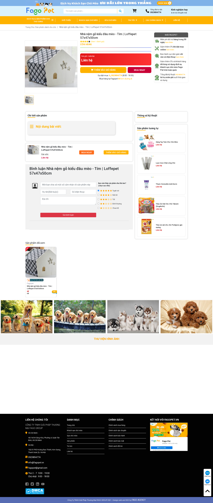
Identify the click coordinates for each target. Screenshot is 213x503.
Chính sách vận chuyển (117, 430)
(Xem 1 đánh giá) (97, 42)
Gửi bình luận (68, 215)
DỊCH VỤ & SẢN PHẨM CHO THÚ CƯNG (38, 20)
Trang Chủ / (30, 27)
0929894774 (180, 75)
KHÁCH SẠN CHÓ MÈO (88, 20)
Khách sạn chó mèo (74, 430)
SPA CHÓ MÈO (110, 20)
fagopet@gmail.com (37, 468)
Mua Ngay (86, 152)
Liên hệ (70, 451)
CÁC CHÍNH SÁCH (154, 20)
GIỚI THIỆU (66, 20)
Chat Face (207, 482)
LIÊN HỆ (176, 20)
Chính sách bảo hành (117, 436)
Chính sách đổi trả (115, 446)
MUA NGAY (139, 70)
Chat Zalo (207, 474)
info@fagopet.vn (36, 462)
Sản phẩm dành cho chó (45, 27)
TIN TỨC (132, 20)
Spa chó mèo (72, 436)
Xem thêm (169, 42)
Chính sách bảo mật (116, 441)
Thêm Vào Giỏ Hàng (116, 152)
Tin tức (69, 446)
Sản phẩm (71, 441)
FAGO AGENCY (139, 500)
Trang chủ (71, 425)
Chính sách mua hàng (117, 425)
